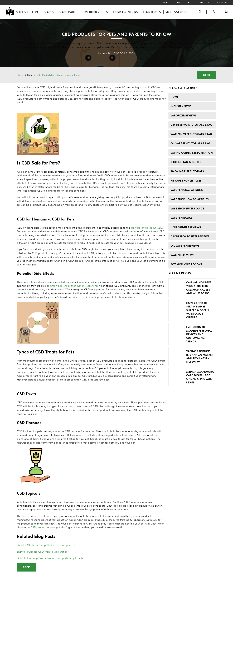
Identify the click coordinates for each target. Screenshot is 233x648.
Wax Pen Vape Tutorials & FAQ (191, 134)
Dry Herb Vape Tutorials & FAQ (191, 125)
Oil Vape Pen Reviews (185, 246)
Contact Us (221, 2)
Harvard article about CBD (146, 227)
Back (206, 75)
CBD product (38, 527)
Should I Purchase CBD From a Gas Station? (43, 551)
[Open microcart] (226, 12)
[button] (213, 12)
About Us (204, 2)
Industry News (181, 106)
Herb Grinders (125, 12)
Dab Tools (152, 12)
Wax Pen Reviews (182, 255)
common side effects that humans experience (73, 285)
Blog (190, 2)
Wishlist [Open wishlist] (166, 2)
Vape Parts (68, 12)
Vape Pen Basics (181, 218)
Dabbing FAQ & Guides (186, 162)
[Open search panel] (200, 12)
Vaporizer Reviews (184, 115)
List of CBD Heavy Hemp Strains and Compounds (46, 545)
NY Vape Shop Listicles (186, 180)
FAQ (179, 2)
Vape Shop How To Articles (190, 199)
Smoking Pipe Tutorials (187, 171)
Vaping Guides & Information (192, 153)
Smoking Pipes (95, 12)
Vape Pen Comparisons (187, 190)
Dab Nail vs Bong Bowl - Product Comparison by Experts (50, 558)
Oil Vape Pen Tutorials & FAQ (190, 143)
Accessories (176, 12)
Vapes (49, 12)
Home (20, 75)
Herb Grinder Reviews (186, 227)
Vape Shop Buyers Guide (187, 208)
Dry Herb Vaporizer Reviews (190, 236)
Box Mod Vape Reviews (186, 264)
